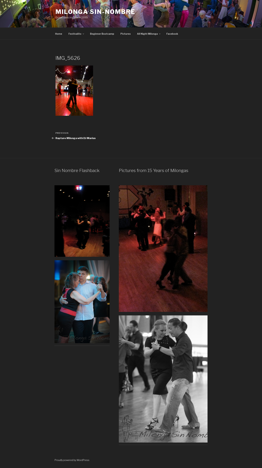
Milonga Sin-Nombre (95, 11)
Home (58, 33)
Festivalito (77, 33)
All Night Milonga (149, 33)
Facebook (172, 33)
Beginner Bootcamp (102, 33)
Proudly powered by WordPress (71, 460)
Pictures (125, 33)
